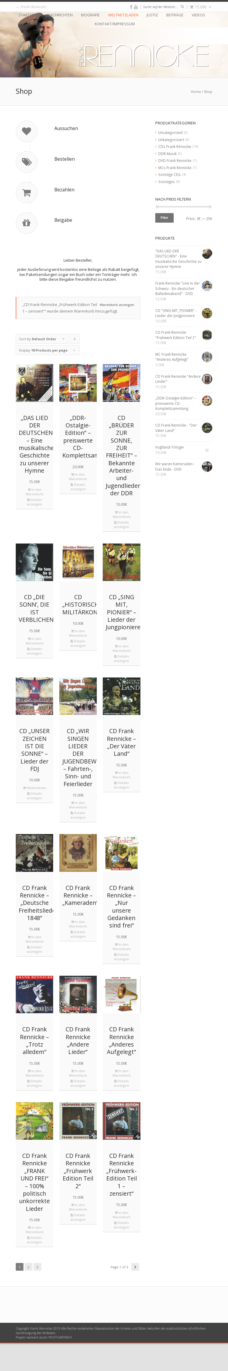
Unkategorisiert (171, 139)
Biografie (90, 15)
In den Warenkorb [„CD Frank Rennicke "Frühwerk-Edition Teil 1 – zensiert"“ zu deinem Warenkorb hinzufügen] (122, 1242)
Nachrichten (60, 15)
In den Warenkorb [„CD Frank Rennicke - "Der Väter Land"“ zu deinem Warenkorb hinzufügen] (122, 802)
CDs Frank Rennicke (174, 146)
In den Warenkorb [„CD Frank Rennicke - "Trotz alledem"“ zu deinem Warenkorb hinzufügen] (35, 1101)
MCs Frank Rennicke (174, 167)
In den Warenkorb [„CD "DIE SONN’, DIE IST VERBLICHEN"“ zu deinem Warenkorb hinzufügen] (35, 668)
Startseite (28, 15)
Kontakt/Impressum (115, 24)
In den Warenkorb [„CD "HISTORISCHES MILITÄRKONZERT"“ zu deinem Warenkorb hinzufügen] (78, 661)
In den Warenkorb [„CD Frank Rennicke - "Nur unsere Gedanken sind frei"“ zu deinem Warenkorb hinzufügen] (122, 974)
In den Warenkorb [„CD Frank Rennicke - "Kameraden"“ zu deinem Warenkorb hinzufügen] (78, 951)
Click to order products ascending (75, 368)
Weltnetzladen (123, 15)
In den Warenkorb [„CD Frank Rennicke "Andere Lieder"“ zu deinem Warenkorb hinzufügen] (78, 1101)
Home (196, 91)
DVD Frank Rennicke (174, 160)
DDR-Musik (167, 153)
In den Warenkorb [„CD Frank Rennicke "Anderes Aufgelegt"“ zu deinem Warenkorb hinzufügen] (122, 1101)
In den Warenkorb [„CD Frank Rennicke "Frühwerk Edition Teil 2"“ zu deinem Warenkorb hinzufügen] (78, 1235)
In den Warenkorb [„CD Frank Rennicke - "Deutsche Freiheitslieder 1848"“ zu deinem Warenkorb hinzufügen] (35, 966)
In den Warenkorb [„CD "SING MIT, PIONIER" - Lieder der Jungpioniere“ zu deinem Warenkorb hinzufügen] (122, 676)
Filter (164, 217)
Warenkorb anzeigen (117, 332)
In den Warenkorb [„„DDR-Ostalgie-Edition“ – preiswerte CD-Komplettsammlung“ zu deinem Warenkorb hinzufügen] (78, 504)
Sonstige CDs (169, 174)
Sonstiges (166, 181)
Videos (198, 15)
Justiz (152, 15)
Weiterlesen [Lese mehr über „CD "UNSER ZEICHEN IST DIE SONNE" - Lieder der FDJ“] (34, 815)
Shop (208, 91)
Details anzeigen (34, 529)
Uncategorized (170, 132)
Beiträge (174, 15)
